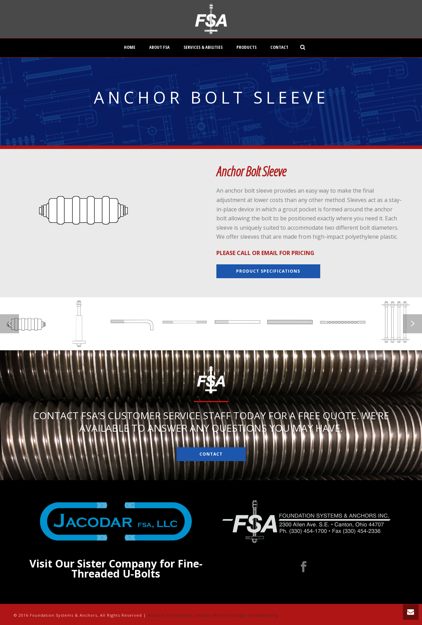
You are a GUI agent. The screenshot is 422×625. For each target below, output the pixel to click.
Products (246, 47)
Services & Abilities (203, 47)
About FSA (159, 47)
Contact (279, 47)
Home (129, 47)
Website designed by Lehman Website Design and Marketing (212, 615)
